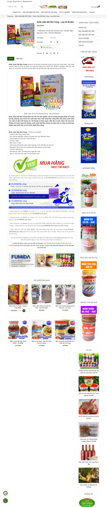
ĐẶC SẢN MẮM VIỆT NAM (31, 12)
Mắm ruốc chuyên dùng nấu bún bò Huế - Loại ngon (65, 307)
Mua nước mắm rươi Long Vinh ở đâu (89, 463)
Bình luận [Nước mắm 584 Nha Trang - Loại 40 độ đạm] (19, 58)
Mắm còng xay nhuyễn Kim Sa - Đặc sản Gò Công (65, 342)
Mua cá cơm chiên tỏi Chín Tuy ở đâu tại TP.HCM (89, 394)
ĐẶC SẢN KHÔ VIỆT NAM (49, 12)
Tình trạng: (40, 38)
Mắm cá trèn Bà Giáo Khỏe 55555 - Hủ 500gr (18, 342)
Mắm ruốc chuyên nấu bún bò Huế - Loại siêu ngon (41, 307)
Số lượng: (40, 42)
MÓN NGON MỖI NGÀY (79, 12)
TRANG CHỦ (17, 12)
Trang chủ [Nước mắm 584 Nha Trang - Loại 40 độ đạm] (10, 16)
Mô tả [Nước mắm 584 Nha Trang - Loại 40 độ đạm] (11, 58)
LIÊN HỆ (92, 12)
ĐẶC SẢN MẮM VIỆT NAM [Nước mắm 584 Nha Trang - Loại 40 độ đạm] (23, 16)
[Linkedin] (50, 53)
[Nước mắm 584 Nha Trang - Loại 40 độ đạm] (53, 6)
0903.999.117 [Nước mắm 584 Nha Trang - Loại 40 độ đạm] (17, 1)
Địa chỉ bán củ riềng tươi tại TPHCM (89, 486)
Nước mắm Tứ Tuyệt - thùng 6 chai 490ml (18, 307)
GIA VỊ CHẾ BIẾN (64, 12)
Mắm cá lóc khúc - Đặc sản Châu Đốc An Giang (41, 342)
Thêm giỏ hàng (46, 47)
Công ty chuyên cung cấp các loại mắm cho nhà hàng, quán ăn (89, 371)
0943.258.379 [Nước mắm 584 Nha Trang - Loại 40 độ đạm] (27, 1)
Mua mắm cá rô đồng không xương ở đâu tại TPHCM (88, 440)
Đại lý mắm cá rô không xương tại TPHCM (89, 417)
